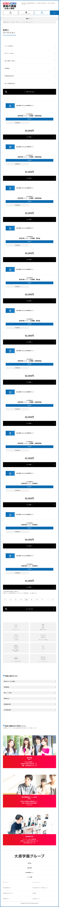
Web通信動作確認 (7, 709)
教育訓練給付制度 (7, 704)
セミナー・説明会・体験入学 (26, 13)
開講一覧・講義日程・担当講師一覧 (16, 650)
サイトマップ (6, 882)
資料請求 (10, 13)
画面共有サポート (6, 898)
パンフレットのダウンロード (43, 661)
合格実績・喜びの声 (43, 629)
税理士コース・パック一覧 (20, 22)
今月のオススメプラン (16, 629)
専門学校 (29, 863)
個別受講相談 (6, 687)
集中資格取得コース (29, 872)
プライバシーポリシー (36, 882)
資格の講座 (29, 867)
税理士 (13, 22)
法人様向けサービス (36, 898)
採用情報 (34, 893)
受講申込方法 (6, 698)
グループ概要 (29, 877)
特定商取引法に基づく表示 (8, 893)
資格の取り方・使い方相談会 (9, 681)
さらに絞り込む (29, 609)
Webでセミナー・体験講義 (43, 639)
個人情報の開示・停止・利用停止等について (40, 887)
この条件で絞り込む (29, 91)
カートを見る (41, 13)
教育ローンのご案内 (8, 692)
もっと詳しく (29, 136)
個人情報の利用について (8, 887)
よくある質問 (16, 639)
